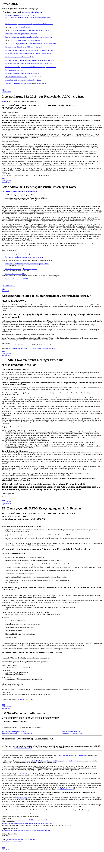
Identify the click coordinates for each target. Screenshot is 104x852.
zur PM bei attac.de (9, 286)
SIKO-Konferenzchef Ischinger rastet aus (27, 40)
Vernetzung (5, 291)
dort (46, 83)
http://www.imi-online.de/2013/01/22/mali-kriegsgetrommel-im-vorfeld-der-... (33, 348)
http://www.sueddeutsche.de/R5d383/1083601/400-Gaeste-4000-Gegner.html (29, 50)
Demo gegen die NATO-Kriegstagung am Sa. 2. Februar (32, 30)
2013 (3, 90)
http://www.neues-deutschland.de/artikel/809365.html (22, 73)
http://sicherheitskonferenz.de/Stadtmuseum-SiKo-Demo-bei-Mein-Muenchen (26, 830)
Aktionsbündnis (6, 92)
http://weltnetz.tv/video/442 (14, 70)
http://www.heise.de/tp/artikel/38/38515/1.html (20, 15)
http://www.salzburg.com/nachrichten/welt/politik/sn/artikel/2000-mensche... (29, 24)
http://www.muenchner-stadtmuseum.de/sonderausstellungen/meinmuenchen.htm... (27, 823)
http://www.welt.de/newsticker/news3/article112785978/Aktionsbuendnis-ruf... (29, 53)
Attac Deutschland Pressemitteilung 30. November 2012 (20, 191)
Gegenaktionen (6, 182)
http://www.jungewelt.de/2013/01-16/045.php (19, 57)
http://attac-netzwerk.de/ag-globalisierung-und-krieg (21, 269)
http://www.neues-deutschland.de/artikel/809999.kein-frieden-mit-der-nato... (29, 63)
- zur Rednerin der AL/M (22, 27)
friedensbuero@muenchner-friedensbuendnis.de (17, 733)
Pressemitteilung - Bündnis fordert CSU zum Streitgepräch (23, 47)
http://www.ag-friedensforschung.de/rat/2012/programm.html (24, 257)
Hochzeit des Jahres (23, 773)
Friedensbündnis (66, 756)
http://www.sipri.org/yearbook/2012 (16, 279)
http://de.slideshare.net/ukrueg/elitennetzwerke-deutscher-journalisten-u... (28, 17)
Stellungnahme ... (20, 700)
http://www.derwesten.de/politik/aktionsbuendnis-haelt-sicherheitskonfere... (29, 37)
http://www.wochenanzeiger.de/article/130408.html (21, 34)
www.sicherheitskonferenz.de (71, 731)
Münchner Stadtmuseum (75, 761)
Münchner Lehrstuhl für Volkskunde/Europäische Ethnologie (43, 761)
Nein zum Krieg (22, 798)
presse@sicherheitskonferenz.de (32, 12)
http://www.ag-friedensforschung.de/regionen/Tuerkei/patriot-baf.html (27, 264)
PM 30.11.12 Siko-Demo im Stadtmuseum (18, 83)
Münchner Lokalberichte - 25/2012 (16, 77)
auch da (39, 83)
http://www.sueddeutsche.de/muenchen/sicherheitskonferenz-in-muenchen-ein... (30, 60)
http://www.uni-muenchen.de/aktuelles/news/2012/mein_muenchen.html (24, 820)
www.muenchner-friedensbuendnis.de (14, 731)
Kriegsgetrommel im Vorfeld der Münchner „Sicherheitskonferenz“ (36, 43)
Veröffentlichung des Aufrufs (23, 748)
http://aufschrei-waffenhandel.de (15, 274)
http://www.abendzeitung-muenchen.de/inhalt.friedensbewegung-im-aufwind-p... (30, 67)
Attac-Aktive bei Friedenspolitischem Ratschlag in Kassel (23, 80)
